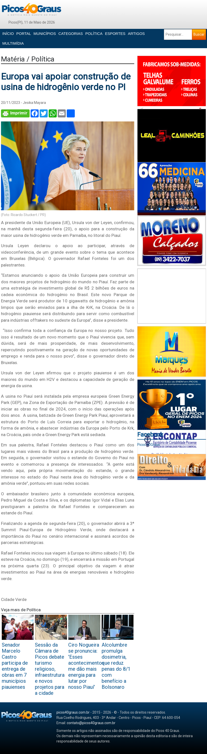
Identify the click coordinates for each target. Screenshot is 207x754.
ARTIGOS (136, 33)
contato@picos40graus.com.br (91, 723)
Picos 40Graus (148, 445)
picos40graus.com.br (73, 712)
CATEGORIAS (70, 33)
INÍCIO (8, 33)
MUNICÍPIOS (45, 33)
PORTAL (23, 33)
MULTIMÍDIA (13, 43)
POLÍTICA (93, 33)
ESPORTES (115, 33)
